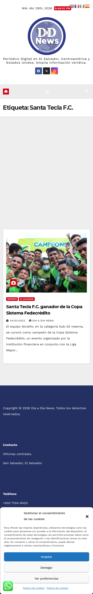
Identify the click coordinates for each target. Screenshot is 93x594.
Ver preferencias (46, 578)
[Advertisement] (46, 165)
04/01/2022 (18, 320)
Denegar (46, 567)
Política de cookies (34, 588)
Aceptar (46, 557)
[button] (87, 516)
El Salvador (26, 299)
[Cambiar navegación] (47, 91)
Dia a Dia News (41, 320)
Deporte (12, 299)
